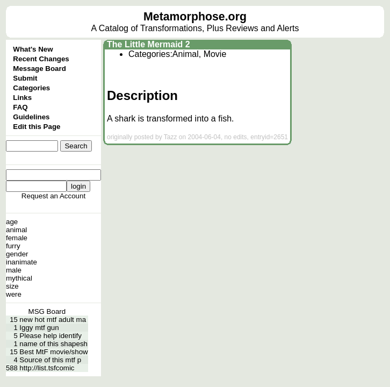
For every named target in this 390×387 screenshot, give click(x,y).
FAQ (20, 107)
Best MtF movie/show (53, 352)
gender (17, 254)
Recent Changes (41, 59)
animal (16, 230)
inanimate (21, 262)
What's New (33, 49)
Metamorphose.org (195, 16)
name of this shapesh (53, 344)
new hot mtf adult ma (52, 320)
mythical (19, 278)
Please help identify (50, 336)
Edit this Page (36, 127)
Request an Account (53, 196)
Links (22, 98)
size (12, 286)
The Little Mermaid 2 (148, 44)
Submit (25, 78)
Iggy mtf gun (39, 328)
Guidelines (31, 117)
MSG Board (47, 311)
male (13, 270)
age (12, 222)
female (16, 238)
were (13, 294)
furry (13, 246)
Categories (31, 88)
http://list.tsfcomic (46, 368)
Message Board (39, 68)
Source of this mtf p (50, 360)
